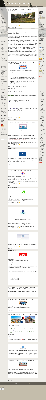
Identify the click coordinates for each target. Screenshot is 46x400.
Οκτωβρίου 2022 (42, 152)
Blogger (30, 383)
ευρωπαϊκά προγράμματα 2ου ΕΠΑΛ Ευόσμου (41, 26)
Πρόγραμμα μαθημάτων (4, 60)
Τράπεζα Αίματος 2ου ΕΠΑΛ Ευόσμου (3, 71)
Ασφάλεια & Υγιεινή (13, 88)
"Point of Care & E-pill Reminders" (3, 9)
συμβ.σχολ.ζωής (31, 6)
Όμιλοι (2, 55)
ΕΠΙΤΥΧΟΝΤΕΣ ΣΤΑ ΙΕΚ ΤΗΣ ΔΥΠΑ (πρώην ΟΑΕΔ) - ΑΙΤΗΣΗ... (42, 108)
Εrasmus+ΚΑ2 (17, 6)
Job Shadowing (3, 101)
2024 (40, 158)
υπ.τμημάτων (12, 6)
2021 (40, 84)
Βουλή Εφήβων (3, 15)
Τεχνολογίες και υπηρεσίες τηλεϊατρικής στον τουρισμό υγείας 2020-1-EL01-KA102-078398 (4, 67)
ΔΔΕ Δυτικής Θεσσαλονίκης (3, 18)
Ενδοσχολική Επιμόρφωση (2, 31)
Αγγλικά (2, 10)
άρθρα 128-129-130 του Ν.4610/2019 (19, 116)
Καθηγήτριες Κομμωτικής (2, 42)
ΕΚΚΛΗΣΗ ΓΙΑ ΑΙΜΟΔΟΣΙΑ (42, 114)
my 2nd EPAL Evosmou (3, 127)
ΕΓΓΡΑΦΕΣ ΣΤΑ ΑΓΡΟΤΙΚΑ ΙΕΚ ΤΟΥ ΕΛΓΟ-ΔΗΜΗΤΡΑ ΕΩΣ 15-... (42, 123)
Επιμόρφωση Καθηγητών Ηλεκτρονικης (2, 36)
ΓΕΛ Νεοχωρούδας (41, 40)
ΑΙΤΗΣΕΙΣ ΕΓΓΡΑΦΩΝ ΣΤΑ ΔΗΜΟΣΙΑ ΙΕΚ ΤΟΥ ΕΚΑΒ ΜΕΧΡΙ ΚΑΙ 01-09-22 (20, 170)
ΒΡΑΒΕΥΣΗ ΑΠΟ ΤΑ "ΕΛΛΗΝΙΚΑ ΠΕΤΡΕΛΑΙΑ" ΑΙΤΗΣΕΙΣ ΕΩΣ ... (42, 119)
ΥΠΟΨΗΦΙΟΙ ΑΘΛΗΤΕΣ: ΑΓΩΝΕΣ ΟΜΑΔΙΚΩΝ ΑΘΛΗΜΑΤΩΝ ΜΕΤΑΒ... (42, 98)
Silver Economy (41, 39)
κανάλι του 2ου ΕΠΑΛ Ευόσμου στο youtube (41, 27)
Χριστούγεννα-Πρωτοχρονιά (3, 78)
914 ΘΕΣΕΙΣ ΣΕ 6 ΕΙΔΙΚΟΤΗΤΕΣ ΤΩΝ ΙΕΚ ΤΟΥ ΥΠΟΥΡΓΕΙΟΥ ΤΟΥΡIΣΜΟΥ (21, 232)
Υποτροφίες (2, 72)
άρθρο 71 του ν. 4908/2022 (12, 369)
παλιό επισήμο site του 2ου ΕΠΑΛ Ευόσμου (41, 24)
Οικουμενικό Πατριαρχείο (2, 54)
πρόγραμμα (35, 6)
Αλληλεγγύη (2, 11)
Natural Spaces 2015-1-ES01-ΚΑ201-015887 (4, 112)
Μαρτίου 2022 (42, 89)
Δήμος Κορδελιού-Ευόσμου (14, 27)
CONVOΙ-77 (2, 85)
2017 (40, 80)
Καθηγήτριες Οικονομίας (2, 45)
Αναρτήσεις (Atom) (13, 380)
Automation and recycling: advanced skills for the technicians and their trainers (4, 81)
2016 (40, 79)
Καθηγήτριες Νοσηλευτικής (2, 44)
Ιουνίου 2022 (42, 93)
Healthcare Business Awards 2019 (3, 93)
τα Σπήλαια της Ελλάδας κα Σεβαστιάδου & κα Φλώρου (42, 29)
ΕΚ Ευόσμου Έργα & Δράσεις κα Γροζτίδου (41, 38)
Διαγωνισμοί (2, 21)
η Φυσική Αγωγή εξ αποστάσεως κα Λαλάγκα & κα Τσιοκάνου (41, 32)
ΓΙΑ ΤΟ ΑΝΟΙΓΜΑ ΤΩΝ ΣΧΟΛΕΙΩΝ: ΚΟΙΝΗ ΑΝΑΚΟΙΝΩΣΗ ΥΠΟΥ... (42, 140)
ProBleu (2, 114)
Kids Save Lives (3, 102)
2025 (40, 159)
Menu (2, 6)
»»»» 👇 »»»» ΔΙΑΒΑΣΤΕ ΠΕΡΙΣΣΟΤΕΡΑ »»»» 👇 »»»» (14, 25)
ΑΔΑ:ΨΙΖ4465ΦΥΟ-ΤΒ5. (22, 161)
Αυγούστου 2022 (42, 95)
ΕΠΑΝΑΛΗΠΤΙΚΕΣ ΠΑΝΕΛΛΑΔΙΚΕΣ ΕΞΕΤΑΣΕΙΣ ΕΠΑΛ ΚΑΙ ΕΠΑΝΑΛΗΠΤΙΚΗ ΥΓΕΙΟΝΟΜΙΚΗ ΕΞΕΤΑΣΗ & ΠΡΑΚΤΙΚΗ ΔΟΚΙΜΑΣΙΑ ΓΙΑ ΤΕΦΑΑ (21, 288)
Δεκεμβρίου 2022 (42, 155)
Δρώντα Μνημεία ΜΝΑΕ (4, 23)
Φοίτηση (2, 74)
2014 (40, 77)
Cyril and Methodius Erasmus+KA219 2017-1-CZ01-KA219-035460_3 (4, 89)
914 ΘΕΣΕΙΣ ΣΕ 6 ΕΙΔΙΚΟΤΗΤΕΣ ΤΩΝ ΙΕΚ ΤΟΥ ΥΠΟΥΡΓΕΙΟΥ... (42, 116)
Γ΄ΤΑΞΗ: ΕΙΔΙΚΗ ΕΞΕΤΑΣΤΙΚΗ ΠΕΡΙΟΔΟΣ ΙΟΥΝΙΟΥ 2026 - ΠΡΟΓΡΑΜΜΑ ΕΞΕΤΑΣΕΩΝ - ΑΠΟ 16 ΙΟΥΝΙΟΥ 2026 (42, 11)
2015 (40, 78)
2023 (40, 157)
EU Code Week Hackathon (3, 92)
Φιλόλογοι (2, 73)
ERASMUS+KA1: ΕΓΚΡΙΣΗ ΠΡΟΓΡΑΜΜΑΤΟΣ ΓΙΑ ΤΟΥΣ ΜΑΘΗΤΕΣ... (42, 105)
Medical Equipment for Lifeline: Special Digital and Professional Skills (3, 108)
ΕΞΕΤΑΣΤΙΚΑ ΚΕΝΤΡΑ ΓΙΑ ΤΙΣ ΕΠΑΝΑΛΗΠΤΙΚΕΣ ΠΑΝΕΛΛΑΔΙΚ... (42, 144)
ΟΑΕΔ (12, 310)
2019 (40, 82)
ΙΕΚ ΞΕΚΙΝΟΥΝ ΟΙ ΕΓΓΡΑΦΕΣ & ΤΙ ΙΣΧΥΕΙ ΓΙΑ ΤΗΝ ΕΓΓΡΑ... (42, 134)
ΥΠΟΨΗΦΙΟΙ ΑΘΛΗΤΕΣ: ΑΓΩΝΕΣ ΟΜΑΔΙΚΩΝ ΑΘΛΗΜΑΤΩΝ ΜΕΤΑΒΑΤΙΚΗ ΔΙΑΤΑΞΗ (22, 360)
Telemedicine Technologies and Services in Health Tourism (3, 118)
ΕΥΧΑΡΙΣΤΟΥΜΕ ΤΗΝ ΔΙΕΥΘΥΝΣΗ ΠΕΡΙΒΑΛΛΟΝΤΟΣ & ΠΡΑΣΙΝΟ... (42, 148)
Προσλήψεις (2, 61)
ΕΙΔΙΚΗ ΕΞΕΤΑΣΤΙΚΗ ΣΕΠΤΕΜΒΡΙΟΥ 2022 (15, 91)
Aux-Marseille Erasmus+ (2, 83)
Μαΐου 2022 (42, 92)
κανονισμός (26, 6)
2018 (40, 81)
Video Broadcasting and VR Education (4, 120)
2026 (40, 160)
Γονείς (2, 17)
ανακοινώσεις (40, 6)
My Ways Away (3, 111)
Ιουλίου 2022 (42, 94)
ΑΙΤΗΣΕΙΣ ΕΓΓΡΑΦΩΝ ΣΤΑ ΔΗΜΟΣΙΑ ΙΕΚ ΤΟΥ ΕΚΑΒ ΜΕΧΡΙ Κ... (42, 126)
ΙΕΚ (11, 146)
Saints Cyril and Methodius (41, 43)
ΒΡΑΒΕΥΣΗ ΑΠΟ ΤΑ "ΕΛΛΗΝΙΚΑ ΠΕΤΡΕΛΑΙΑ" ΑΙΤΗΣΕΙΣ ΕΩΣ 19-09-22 (20, 207)
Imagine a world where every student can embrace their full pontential (3, 96)
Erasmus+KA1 (22, 6)
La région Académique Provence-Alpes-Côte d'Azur (3, 104)
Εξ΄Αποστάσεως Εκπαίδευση (3, 33)
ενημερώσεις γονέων (6, 6)
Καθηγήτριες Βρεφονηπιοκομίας (3, 41)
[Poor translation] (3, 389)
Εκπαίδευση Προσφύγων (2, 29)
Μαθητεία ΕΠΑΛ (3, 49)
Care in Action (2, 84)
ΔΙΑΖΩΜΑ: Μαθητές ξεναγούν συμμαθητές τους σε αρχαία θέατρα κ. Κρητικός (41, 34)
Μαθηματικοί (2, 48)
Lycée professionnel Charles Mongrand (3, 106)
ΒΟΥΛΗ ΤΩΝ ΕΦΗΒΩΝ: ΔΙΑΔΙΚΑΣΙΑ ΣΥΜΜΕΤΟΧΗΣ (17, 344)
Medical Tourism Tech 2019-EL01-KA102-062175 (3, 110)
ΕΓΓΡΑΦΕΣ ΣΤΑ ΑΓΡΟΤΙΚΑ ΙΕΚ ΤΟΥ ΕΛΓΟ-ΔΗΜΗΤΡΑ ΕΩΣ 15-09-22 (20, 189)
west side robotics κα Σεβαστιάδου (41, 41)
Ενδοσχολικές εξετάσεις (13, 119)
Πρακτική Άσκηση (3, 59)
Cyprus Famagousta (3, 86)
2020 (40, 83)
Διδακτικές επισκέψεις (3, 22)
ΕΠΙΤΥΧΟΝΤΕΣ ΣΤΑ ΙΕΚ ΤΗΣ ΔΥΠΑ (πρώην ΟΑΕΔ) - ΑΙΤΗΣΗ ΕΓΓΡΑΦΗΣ (20, 299)
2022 (40, 85)
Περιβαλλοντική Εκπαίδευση (3, 57)
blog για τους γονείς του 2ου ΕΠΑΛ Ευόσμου (14, 3)
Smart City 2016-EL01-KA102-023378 (3, 116)
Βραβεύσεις (2, 16)
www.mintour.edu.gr (10, 242)
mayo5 (26, 383)
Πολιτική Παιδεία (3, 58)
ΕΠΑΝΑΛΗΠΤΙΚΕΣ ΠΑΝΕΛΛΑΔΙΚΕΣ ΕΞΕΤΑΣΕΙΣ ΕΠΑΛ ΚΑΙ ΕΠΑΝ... (42, 111)
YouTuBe (2, 121)
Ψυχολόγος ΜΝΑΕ (3, 79)
